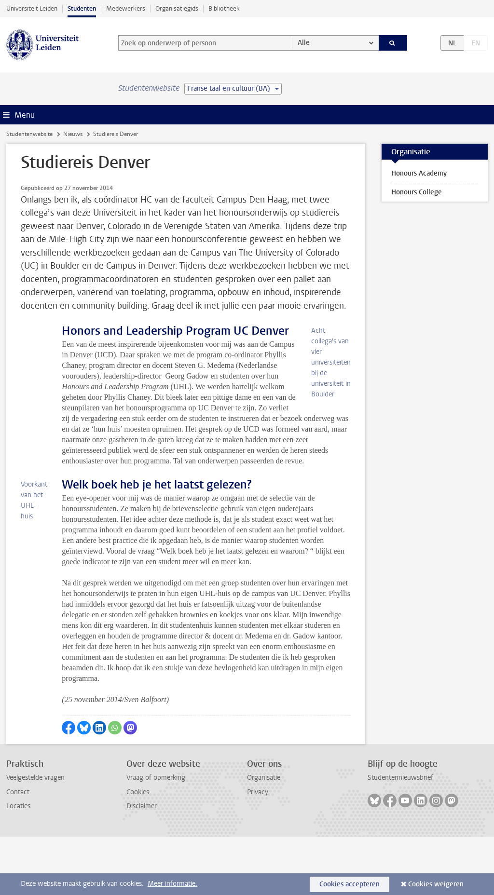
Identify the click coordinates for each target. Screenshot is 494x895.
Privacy (257, 850)
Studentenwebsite (29, 134)
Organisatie (263, 836)
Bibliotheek (224, 8)
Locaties (18, 864)
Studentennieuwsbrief (400, 836)
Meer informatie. (172, 883)
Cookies (137, 850)
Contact (17, 850)
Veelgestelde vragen (35, 836)
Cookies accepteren (349, 884)
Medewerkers (125, 8)
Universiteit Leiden (31, 8)
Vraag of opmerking (155, 836)
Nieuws (72, 134)
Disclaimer (141, 864)
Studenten (82, 8)
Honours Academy (419, 173)
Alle (304, 42)
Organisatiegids (176, 8)
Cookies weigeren (436, 884)
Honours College (416, 192)
